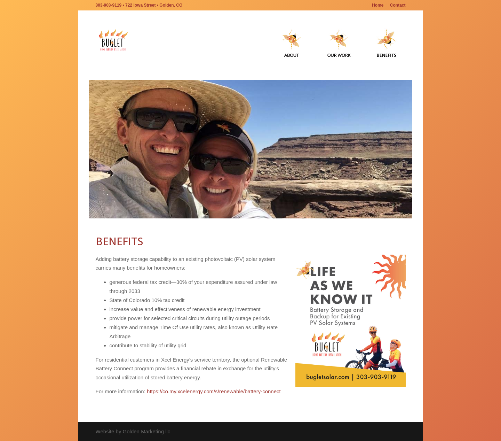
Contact (398, 5)
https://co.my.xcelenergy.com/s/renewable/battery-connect (214, 391)
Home (377, 5)
